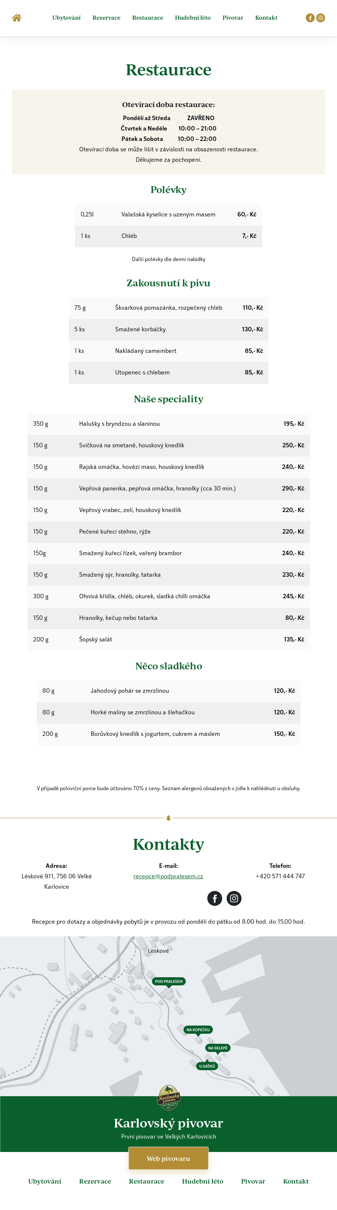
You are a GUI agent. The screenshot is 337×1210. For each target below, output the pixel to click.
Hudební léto (193, 17)
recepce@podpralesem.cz (168, 877)
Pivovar (233, 17)
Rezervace (106, 17)
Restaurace (147, 17)
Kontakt (266, 17)
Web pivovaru (168, 1158)
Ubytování (66, 17)
